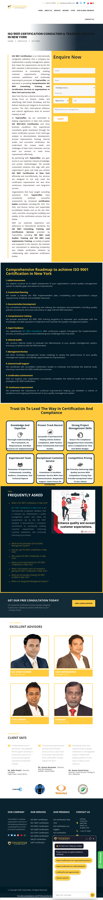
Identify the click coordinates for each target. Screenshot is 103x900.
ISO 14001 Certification (40, 823)
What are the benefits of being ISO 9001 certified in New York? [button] (26, 575)
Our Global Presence (85, 10)
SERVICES (22, 41)
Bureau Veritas (27, 207)
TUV (47, 204)
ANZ (47, 210)
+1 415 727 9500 (50, 3)
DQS (14, 207)
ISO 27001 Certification (40, 833)
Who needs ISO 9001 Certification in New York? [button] (27, 556)
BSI (38, 204)
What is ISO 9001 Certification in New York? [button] (28, 503)
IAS (39, 210)
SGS (42, 204)
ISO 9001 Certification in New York (26, 508)
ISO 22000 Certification (40, 829)
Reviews (65, 10)
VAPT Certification (38, 842)
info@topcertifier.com (66, 3)
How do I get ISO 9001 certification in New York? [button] (27, 550)
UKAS (14, 213)
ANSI (23, 213)
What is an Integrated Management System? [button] (28, 581)
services (57, 10)
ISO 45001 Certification (40, 826)
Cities (73, 10)
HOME (10, 41)
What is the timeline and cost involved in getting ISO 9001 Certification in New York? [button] (27, 569)
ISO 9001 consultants (32, 331)
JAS (43, 210)
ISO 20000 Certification (40, 836)
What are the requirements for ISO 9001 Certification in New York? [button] (26, 563)
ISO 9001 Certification (39, 819)
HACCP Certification (38, 839)
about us (48, 10)
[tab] (29, 503)
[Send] (92, 895)
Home (40, 10)
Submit (60, 119)
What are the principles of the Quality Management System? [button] (25, 544)
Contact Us (89, 19)
